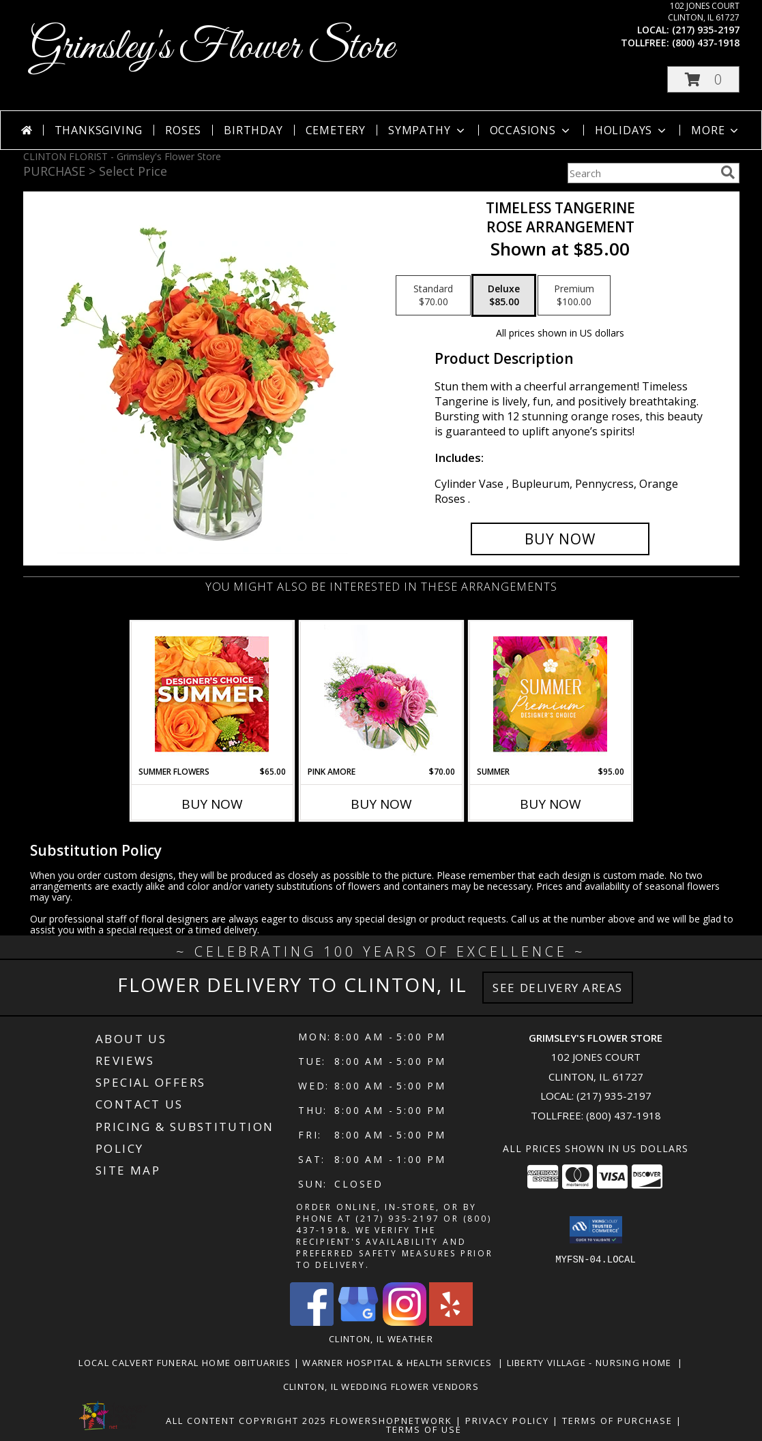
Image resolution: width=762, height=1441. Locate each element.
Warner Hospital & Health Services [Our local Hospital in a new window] (400, 1363)
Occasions (531, 130)
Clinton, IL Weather (381, 1339)
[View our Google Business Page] (358, 1322)
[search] (728, 172)
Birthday (253, 130)
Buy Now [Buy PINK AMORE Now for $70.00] (381, 804)
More (716, 130)
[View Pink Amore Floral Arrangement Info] (381, 694)
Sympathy (427, 130)
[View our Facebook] (312, 1322)
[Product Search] (641, 173)
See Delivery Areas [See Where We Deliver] (558, 987)
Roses (183, 130)
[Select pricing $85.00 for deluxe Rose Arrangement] (503, 295)
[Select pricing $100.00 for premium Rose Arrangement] (574, 295)
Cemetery (336, 130)
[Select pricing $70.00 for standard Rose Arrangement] (433, 295)
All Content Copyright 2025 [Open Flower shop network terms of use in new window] (246, 1420)
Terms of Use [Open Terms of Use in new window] (424, 1429)
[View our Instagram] (404, 1322)
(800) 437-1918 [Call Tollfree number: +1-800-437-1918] (623, 1115)
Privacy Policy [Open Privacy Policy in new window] (507, 1420)
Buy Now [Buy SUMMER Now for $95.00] (550, 804)
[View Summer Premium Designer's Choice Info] (550, 694)
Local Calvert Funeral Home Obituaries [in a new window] (185, 1363)
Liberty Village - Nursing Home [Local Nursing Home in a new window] (592, 1363)
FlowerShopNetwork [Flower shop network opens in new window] (391, 1420)
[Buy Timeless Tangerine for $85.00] (560, 539)
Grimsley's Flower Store (212, 48)
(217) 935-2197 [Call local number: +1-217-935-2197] (705, 29)
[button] (703, 79)
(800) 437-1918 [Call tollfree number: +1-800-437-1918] (705, 42)
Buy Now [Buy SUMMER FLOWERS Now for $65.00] (212, 804)
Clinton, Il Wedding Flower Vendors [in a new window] (381, 1386)
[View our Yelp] (451, 1322)
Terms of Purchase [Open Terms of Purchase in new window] (617, 1420)
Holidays (632, 130)
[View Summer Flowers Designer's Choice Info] (212, 694)
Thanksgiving (99, 130)
